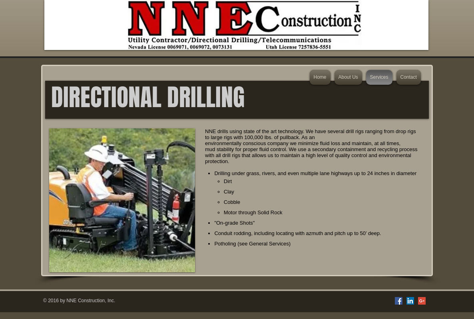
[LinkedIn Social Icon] (410, 301)
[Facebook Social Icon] (398, 301)
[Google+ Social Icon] (422, 301)
